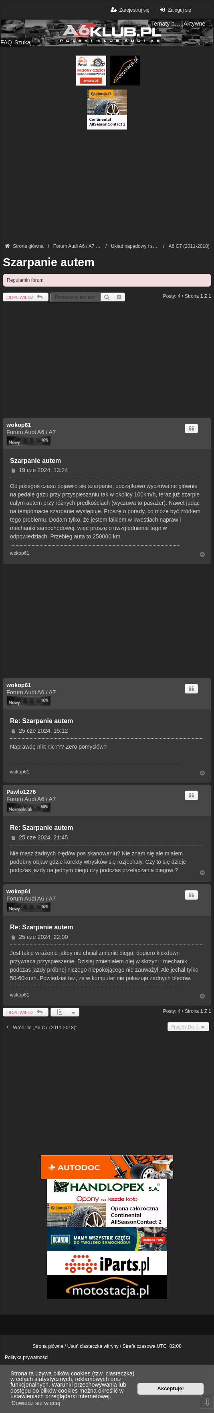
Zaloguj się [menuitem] (174, 10)
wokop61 (18, 425)
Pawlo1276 (21, 792)
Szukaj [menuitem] (23, 42)
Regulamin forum (25, 280)
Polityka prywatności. (27, 1357)
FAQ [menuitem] (6, 42)
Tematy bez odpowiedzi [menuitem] (166, 23)
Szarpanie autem (49, 262)
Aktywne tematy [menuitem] (199, 23)
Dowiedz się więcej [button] (36, 1403)
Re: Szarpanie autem (41, 720)
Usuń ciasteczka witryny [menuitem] (93, 1346)
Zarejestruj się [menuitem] (129, 10)
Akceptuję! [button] (170, 1388)
